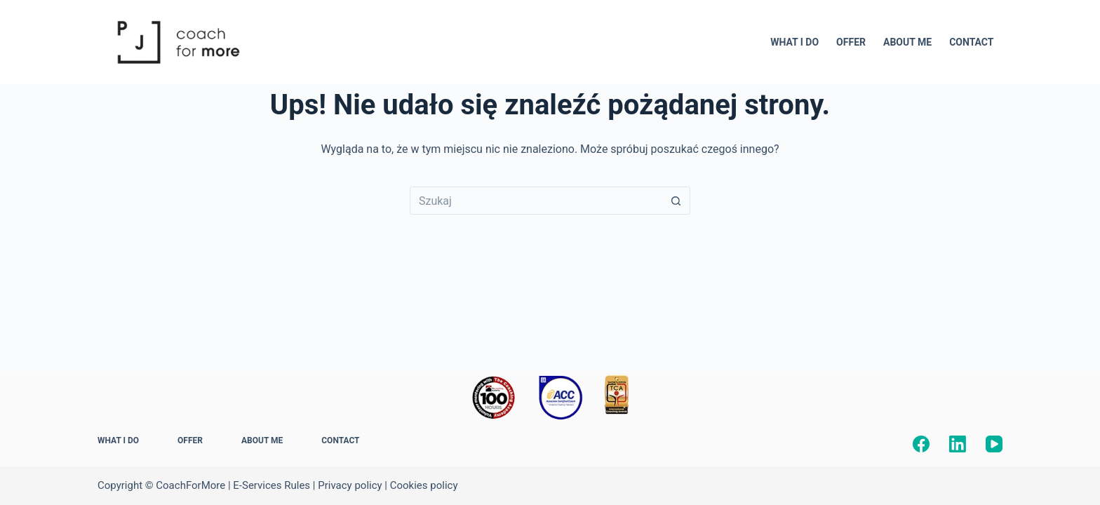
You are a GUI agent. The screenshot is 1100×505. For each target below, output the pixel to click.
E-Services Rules (271, 485)
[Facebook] (921, 444)
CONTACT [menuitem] (971, 42)
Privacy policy (350, 485)
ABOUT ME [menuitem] (907, 42)
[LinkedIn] (957, 444)
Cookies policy (424, 485)
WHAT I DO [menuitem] (794, 42)
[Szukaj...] (536, 201)
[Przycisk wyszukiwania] (676, 201)
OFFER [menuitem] (851, 42)
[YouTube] (994, 444)
